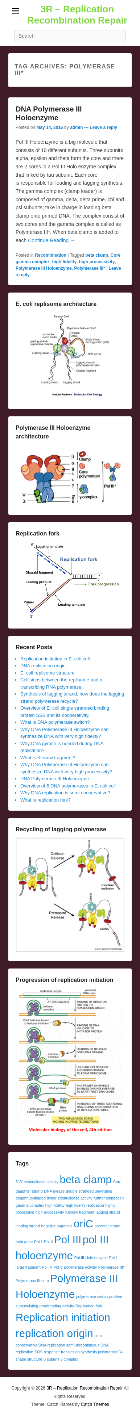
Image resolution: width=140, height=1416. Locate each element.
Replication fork (88, 1306)
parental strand (107, 1226)
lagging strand (108, 1212)
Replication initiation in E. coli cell (55, 658)
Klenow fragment (79, 1212)
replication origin (54, 1333)
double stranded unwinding (89, 1191)
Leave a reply (103, 127)
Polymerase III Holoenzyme (44, 268)
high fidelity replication (85, 1205)
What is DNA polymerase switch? (55, 722)
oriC (83, 1224)
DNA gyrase (54, 1191)
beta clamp (96, 255)
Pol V (57, 1267)
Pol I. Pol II (43, 1242)
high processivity (97, 261)
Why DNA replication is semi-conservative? (65, 792)
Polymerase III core (32, 1280)
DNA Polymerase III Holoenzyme (54, 778)
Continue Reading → (51, 240)
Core (115, 255)
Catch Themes (95, 1404)
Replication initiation (63, 1317)
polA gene (24, 1242)
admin (76, 127)
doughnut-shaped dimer (36, 1198)
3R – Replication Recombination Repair (77, 15)
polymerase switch (92, 1296)
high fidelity (64, 261)
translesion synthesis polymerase (89, 1352)
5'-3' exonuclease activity (37, 1182)
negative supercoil (57, 1226)
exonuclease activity (75, 1198)
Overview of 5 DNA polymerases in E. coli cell (68, 786)
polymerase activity (80, 1267)
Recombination (50, 255)
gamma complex (33, 261)
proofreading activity (57, 1306)
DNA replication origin (43, 665)
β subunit (51, 1359)
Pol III (67, 1239)
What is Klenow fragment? (47, 757)
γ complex (69, 1359)
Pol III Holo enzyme (91, 1258)
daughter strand (29, 1191)
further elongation (109, 1198)
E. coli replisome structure (47, 673)
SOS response (46, 1352)
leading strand (28, 1226)
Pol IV (47, 1267)
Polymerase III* (89, 268)
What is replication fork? (45, 800)
